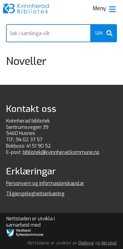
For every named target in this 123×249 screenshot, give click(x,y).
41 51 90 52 (38, 146)
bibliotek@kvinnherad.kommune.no (61, 152)
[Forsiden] (26, 9)
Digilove (86, 243)
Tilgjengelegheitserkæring (35, 193)
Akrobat (109, 243)
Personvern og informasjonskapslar (45, 183)
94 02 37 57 (29, 139)
